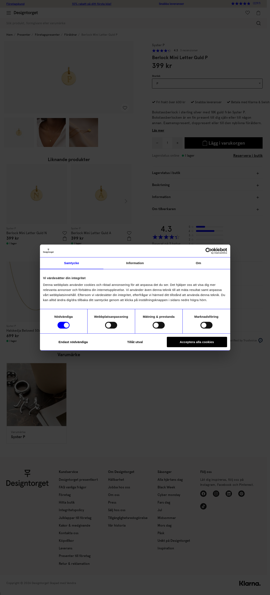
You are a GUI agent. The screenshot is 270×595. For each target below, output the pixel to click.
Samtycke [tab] (71, 263)
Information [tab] (135, 263)
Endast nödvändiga (73, 342)
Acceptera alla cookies (197, 342)
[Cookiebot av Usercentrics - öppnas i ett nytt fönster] (208, 251)
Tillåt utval (135, 342)
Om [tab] (198, 263)
